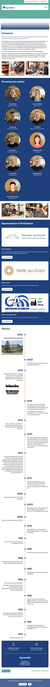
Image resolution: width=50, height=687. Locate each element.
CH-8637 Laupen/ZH (25, 664)
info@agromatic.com (36, 650)
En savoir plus (22, 684)
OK (30, 684)
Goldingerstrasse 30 (25, 663)
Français (46, 1)
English (44, 1)
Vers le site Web (7, 257)
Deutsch (42, 1)
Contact (37, 1)
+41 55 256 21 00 (13, 650)
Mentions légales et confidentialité (39, 671)
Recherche (29, 1)
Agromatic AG (25, 661)
